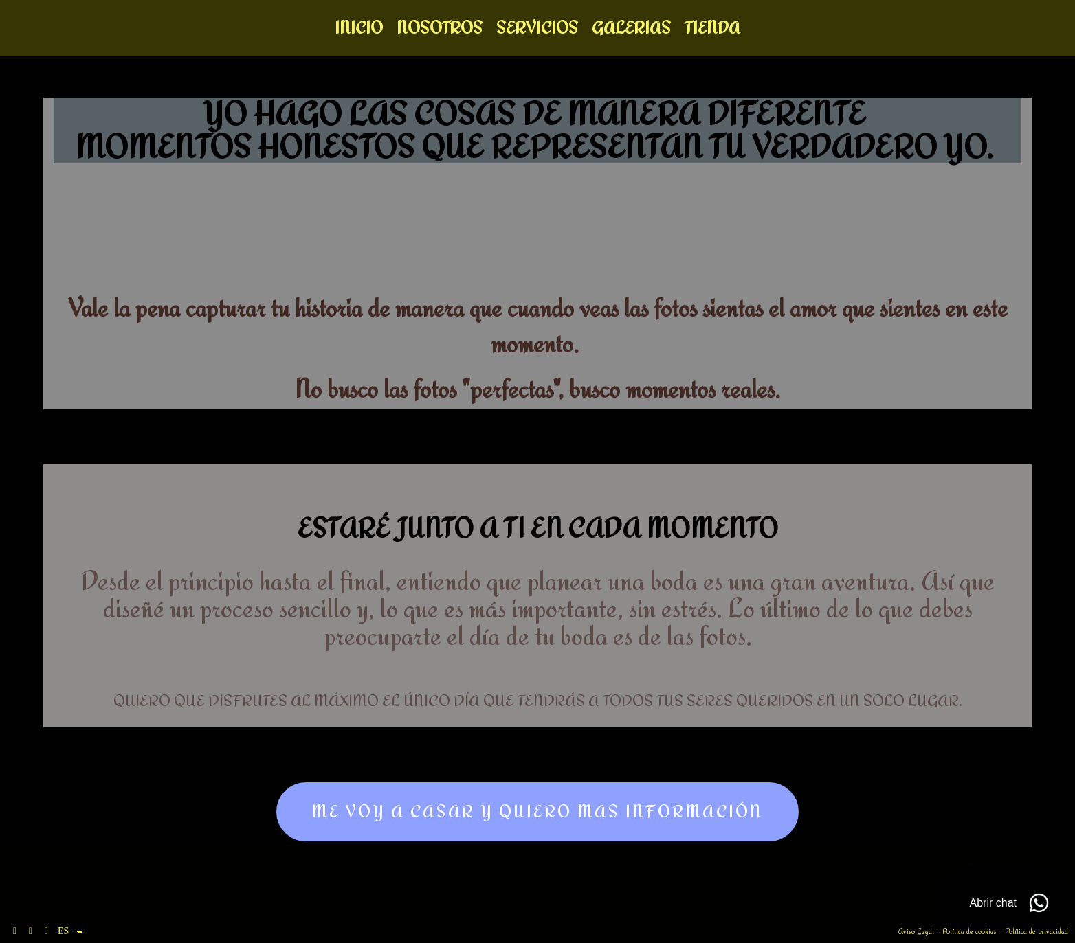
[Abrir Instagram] (31, 931)
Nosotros (440, 29)
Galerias (631, 29)
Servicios (537, 29)
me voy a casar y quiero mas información (537, 814)
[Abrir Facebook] (15, 931)
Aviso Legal (916, 931)
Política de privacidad (1036, 931)
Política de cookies (969, 931)
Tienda (712, 29)
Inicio (359, 29)
